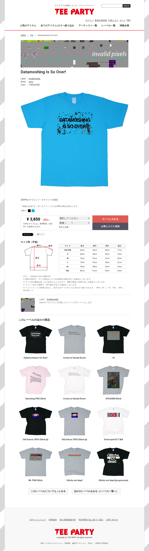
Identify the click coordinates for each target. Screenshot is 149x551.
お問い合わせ (112, 520)
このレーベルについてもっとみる (48, 491)
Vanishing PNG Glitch (35, 398)
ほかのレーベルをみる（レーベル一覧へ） (96, 491)
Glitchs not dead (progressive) (113, 480)
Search (126, 6)
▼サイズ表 (63, 227)
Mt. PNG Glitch (36, 480)
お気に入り (113, 20)
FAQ (129, 20)
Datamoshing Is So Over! (36, 358)
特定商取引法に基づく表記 (91, 520)
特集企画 (124, 25)
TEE (31, 35)
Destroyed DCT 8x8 (113, 439)
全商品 (23, 35)
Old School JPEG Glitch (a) (35, 439)
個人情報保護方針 (68, 520)
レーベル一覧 (108, 25)
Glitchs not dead (74, 480)
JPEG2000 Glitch (113, 398)
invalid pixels (34, 78)
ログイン (89, 20)
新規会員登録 (101, 20)
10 (113, 358)
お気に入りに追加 (110, 226)
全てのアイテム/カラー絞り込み (57, 25)
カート (122, 20)
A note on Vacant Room (74, 358)
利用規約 (53, 520)
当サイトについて (38, 520)
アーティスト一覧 (87, 25)
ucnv (31, 81)
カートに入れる (110, 219)
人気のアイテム (28, 25)
